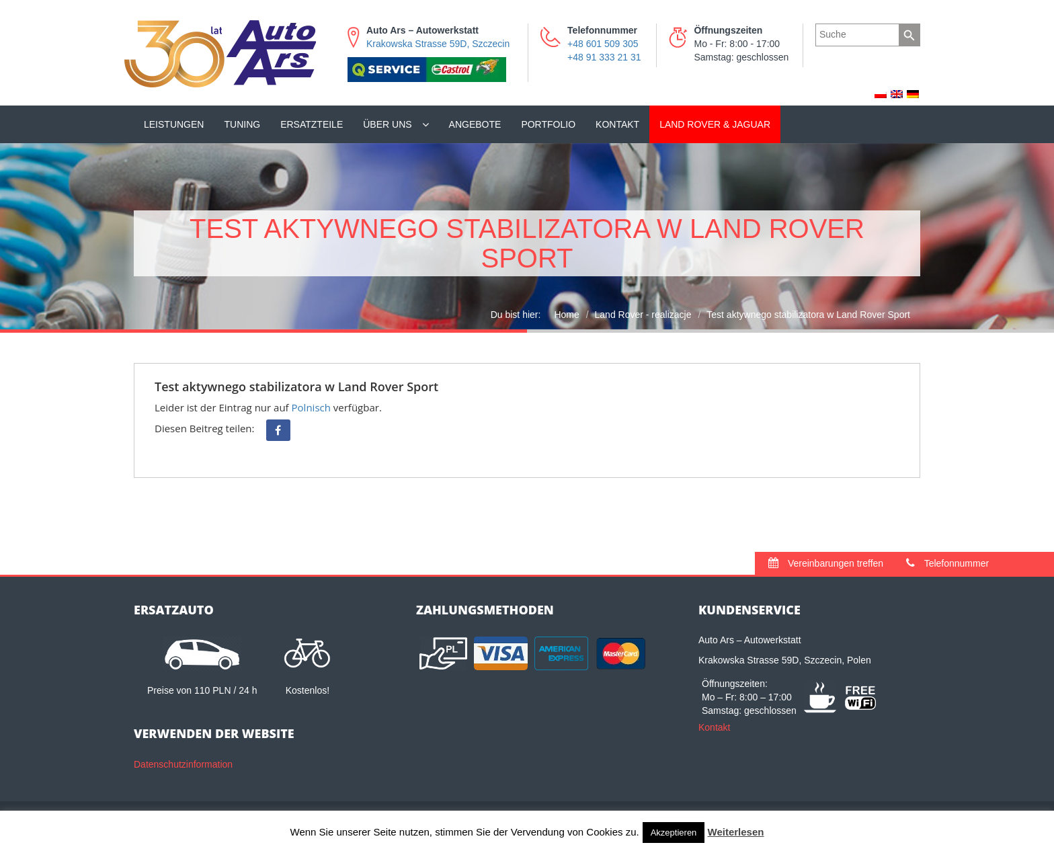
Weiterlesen (736, 832)
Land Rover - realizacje (643, 314)
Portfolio (548, 124)
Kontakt (617, 124)
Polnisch (311, 407)
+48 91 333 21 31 (604, 57)
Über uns (387, 124)
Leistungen (174, 124)
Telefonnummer (947, 563)
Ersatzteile (311, 124)
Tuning (242, 124)
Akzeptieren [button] (674, 832)
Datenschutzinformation (183, 764)
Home (566, 314)
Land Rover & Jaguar (714, 124)
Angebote (475, 124)
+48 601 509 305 (603, 43)
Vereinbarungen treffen (825, 563)
